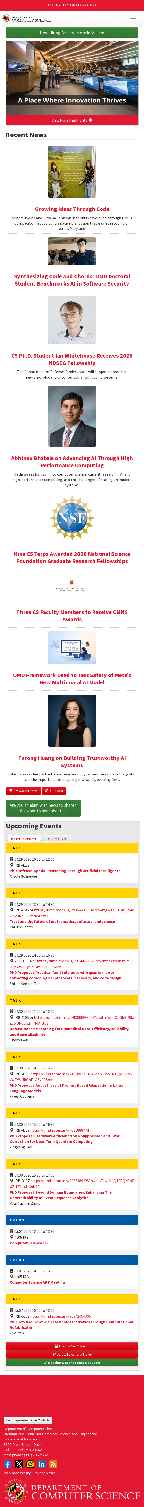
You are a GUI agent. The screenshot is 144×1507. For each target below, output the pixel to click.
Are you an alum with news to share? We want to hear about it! (43, 808)
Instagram (30, 1464)
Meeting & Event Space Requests (72, 1362)
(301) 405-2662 (36, 1455)
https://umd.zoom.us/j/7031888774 (59, 1130)
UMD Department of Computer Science (58, 19)
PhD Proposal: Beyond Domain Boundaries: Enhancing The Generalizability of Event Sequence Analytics (61, 1195)
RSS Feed (54, 791)
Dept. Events (26, 838)
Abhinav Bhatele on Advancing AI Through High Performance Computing (72, 461)
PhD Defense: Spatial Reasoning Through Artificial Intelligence (65, 870)
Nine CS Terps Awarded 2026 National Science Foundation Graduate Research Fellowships (72, 557)
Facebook (7, 1464)
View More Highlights (72, 120)
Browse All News (23, 791)
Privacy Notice (45, 1473)
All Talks (57, 839)
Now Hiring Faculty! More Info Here (72, 32)
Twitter (19, 1464)
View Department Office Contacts (27, 1420)
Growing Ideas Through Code (72, 209)
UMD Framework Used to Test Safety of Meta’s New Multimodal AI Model (72, 678)
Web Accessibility (17, 1473)
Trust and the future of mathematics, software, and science (62, 921)
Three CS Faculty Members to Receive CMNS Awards (72, 615)
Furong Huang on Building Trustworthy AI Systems (72, 761)
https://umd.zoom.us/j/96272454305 (60, 1316)
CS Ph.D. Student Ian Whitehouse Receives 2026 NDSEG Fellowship (72, 359)
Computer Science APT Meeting (37, 1282)
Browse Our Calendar (72, 1346)
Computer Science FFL (29, 1242)
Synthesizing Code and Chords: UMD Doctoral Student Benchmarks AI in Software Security (72, 279)
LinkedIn (42, 1464)
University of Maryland (72, 5)
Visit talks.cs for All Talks (72, 1354)
